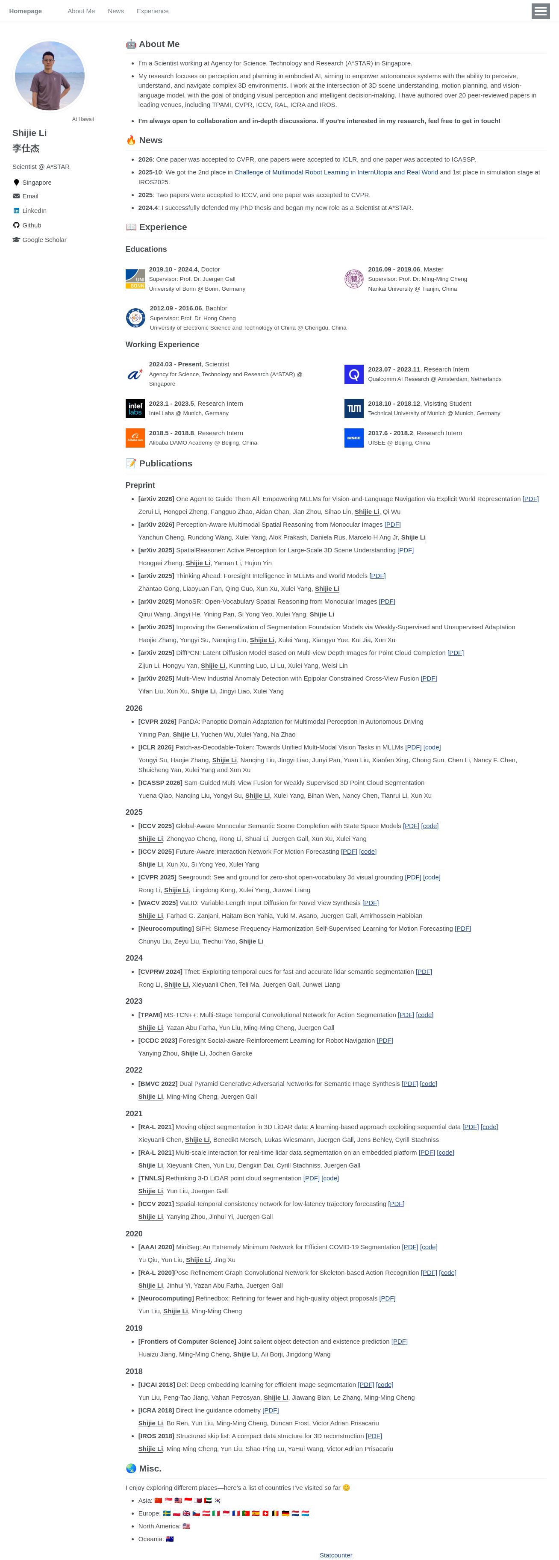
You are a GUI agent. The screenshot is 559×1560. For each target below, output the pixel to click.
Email (25, 196)
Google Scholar (39, 239)
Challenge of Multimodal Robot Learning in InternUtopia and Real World (336, 172)
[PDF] (531, 498)
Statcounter (336, 1555)
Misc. (236, 11)
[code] (432, 747)
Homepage (25, 11)
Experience (153, 11)
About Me (81, 11)
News (116, 11)
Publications (199, 11)
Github (26, 225)
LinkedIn (29, 210)
